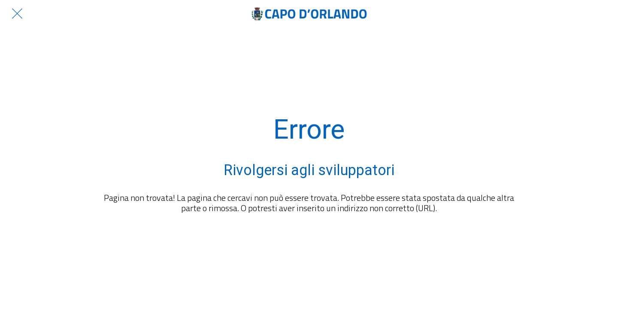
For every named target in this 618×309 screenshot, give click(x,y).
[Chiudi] (17, 14)
